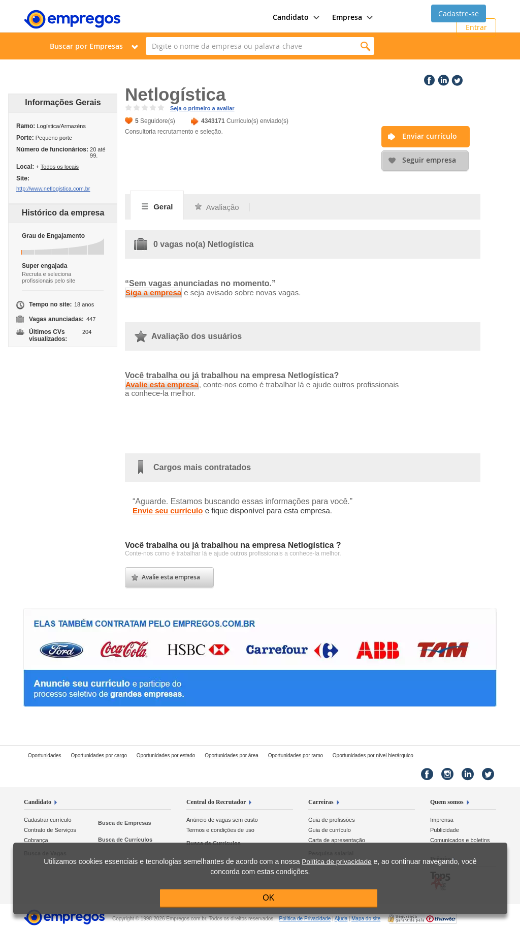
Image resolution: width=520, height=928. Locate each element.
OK (268, 897)
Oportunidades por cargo (99, 755)
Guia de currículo (329, 830)
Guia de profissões (331, 820)
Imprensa (441, 820)
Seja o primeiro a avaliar (202, 108)
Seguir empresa (429, 160)
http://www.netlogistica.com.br (53, 188)
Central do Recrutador (216, 802)
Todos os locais (60, 167)
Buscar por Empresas (86, 46)
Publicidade (444, 830)
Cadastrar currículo (48, 820)
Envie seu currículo (168, 510)
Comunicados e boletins (460, 840)
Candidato (37, 802)
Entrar (476, 27)
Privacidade (305, 918)
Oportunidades (44, 755)
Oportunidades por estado (166, 755)
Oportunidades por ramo (295, 755)
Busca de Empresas (124, 823)
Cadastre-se (458, 13)
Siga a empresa (153, 292)
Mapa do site (365, 918)
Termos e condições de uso (220, 830)
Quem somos (447, 802)
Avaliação (216, 207)
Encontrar (365, 46)
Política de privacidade (336, 861)
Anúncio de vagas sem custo (222, 820)
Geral (157, 206)
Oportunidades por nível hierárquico (373, 755)
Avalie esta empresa (162, 384)
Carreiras (321, 802)
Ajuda (341, 918)
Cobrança (36, 840)
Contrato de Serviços (50, 830)
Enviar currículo (429, 136)
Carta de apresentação (336, 840)
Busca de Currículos (125, 840)
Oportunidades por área (231, 755)
